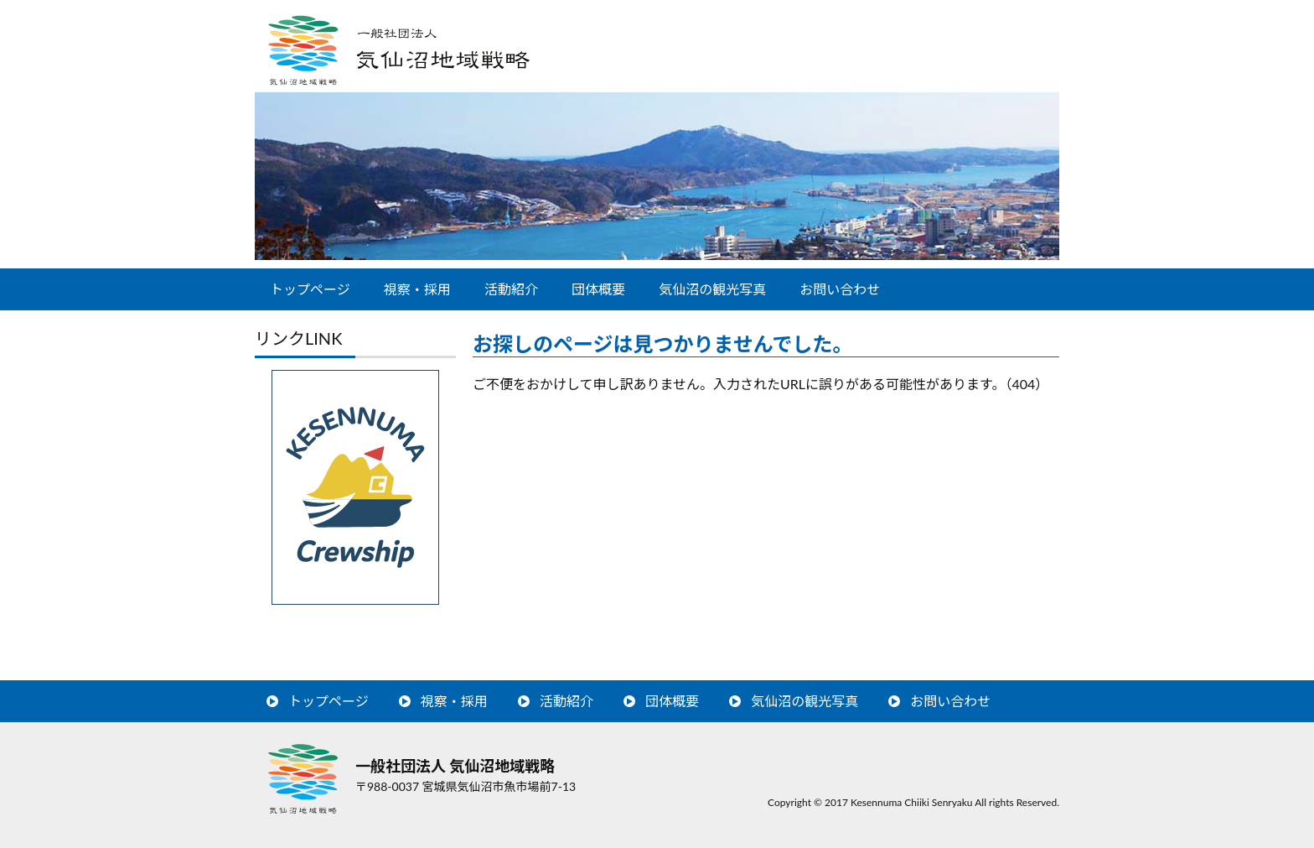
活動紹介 (511, 289)
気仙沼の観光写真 (712, 289)
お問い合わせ (839, 289)
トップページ (310, 289)
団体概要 (598, 289)
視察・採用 (417, 289)
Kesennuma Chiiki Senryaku (912, 802)
